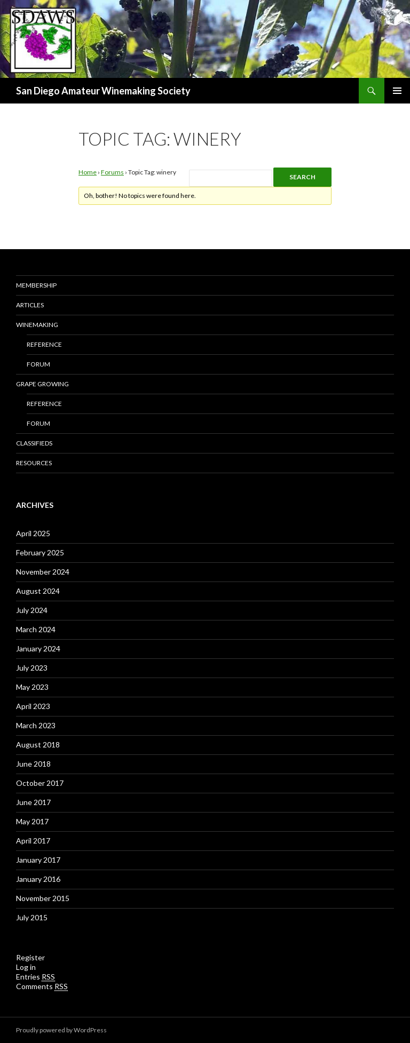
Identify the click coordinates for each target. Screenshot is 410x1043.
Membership (36, 285)
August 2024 (38, 590)
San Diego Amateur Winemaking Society (103, 91)
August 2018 (38, 744)
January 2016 (38, 878)
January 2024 (38, 648)
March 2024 (36, 629)
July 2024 (32, 610)
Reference (44, 344)
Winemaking (37, 325)
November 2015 (42, 898)
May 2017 (32, 821)
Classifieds (34, 443)
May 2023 (32, 686)
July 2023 (32, 667)
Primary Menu (397, 90)
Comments (42, 986)
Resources (34, 463)
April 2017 (33, 840)
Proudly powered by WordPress (61, 1030)
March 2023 (36, 725)
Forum (38, 364)
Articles (30, 305)
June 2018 (33, 763)
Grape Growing (42, 384)
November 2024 (42, 571)
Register (30, 957)
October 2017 (40, 782)
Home (87, 172)
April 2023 (33, 706)
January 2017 (38, 859)
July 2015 (32, 917)
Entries (35, 977)
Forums (112, 172)
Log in (26, 967)
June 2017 (33, 802)
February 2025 (40, 552)
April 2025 (33, 533)
